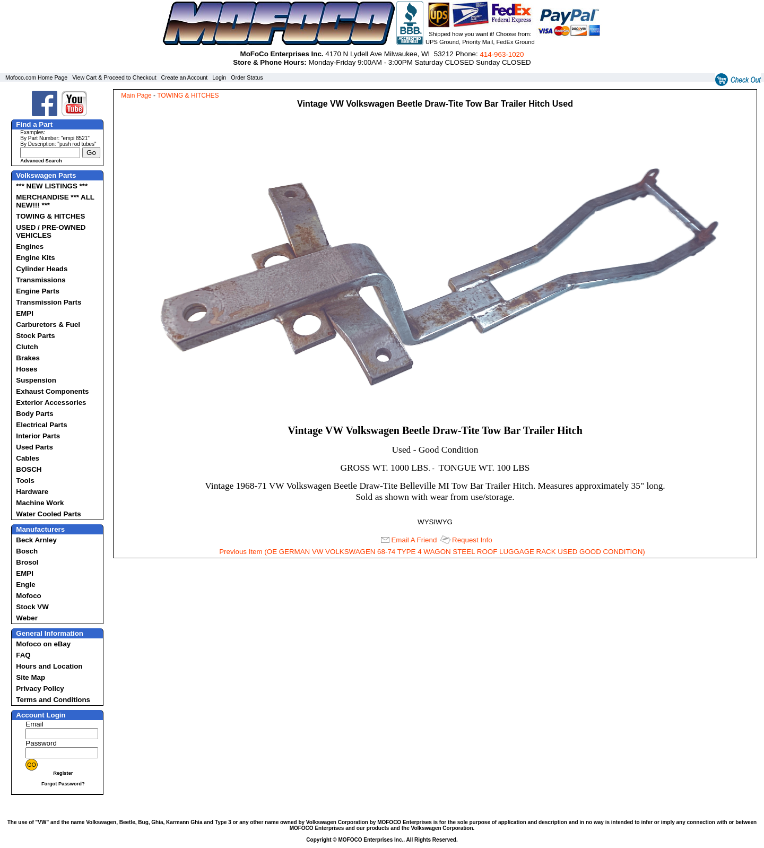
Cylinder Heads (41, 269)
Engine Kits (35, 258)
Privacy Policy (40, 689)
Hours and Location (49, 666)
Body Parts (34, 414)
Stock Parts (35, 336)
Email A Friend (414, 540)
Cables (27, 458)
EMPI (24, 313)
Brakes (27, 358)
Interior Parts (38, 436)
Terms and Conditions (53, 700)
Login (219, 77)
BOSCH (28, 469)
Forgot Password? (63, 783)
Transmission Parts (48, 302)
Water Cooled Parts (48, 514)
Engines (30, 246)
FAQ (23, 655)
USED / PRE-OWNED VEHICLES (50, 231)
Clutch (27, 347)
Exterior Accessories (51, 402)
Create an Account (184, 77)
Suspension (36, 380)
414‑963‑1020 (502, 54)
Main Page (136, 95)
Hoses (26, 369)
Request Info (472, 540)
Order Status (247, 77)
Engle (25, 585)
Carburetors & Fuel (48, 324)
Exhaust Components (52, 391)
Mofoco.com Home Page (36, 77)
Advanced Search (41, 160)
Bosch (27, 551)
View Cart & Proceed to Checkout (114, 77)
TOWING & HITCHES (50, 216)
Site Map (30, 677)
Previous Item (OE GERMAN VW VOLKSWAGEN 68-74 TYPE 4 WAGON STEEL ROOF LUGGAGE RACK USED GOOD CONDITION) (432, 552)
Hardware (32, 492)
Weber (27, 618)
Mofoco (28, 596)
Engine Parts (37, 291)
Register (63, 773)
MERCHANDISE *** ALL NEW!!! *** (55, 201)
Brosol (27, 562)
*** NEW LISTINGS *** (52, 186)
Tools (25, 480)
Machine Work (40, 503)
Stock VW (32, 607)
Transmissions (40, 280)
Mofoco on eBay (43, 644)
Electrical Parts (41, 425)
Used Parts (34, 447)
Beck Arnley (36, 540)
